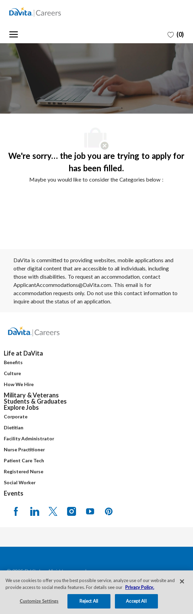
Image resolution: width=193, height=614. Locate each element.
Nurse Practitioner (24, 449)
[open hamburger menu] (13, 33)
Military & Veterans (31, 395)
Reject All (88, 601)
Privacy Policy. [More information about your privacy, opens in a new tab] (139, 587)
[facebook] (15, 511)
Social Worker (19, 482)
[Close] (182, 581)
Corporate (16, 416)
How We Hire (19, 384)
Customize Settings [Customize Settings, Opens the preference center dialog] (39, 601)
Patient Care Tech (24, 460)
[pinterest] (108, 511)
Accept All (136, 601)
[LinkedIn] (34, 511)
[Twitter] (53, 511)
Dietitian (13, 427)
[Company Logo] (43, 12)
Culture (12, 373)
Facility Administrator (29, 438)
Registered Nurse (23, 471)
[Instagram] (71, 511)
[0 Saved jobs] (176, 34)
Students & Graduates (35, 401)
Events (13, 493)
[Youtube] (90, 511)
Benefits (13, 362)
